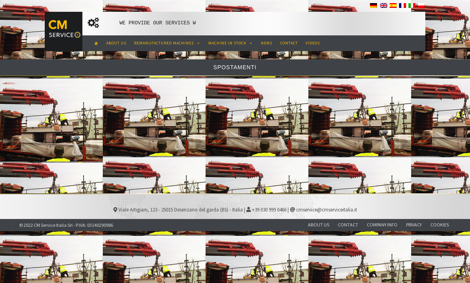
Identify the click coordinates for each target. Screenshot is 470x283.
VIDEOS (313, 43)
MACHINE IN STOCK (230, 43)
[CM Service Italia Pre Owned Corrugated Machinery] (96, 43)
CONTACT (289, 43)
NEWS (266, 43)
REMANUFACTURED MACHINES (167, 43)
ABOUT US (116, 43)
